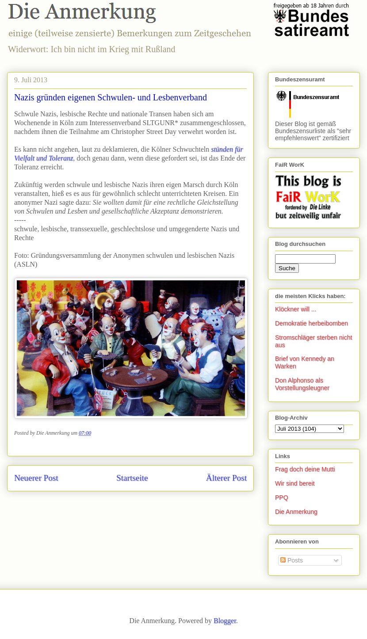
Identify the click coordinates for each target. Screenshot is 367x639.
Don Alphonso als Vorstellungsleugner (302, 384)
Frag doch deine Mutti (305, 469)
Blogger (225, 620)
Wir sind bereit (294, 483)
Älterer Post (226, 477)
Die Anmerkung (296, 511)
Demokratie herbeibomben (311, 323)
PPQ (281, 497)
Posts (291, 560)
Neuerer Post (36, 477)
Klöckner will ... (295, 309)
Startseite (132, 477)
